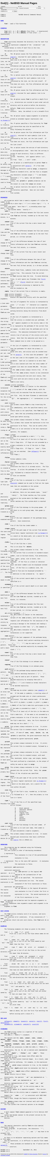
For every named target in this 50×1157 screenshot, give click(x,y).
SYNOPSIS (4, 28)
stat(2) (13, 57)
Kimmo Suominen (33, 1154)
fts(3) (43, 279)
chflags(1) (35, 451)
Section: (20, 6)
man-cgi (44, 1154)
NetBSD (26, 1154)
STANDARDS (4, 1029)
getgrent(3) (5, 1023)
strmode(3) (18, 1024)
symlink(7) (27, 1024)
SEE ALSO (4, 1018)
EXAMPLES (4, 926)
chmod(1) (41, 690)
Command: (3, 6)
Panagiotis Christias (5, 1155)
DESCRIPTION (5, 39)
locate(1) (24, 1021)
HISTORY (3, 1109)
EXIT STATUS (5, 911)
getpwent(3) (8, 1024)
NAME (2, 21)
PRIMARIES (4, 197)
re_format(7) (5, 120)
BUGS (2, 1123)
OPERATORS (4, 844)
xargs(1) (28, 166)
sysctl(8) (13, 483)
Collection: (4, 9)
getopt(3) (4, 1145)
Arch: (40, 6)
